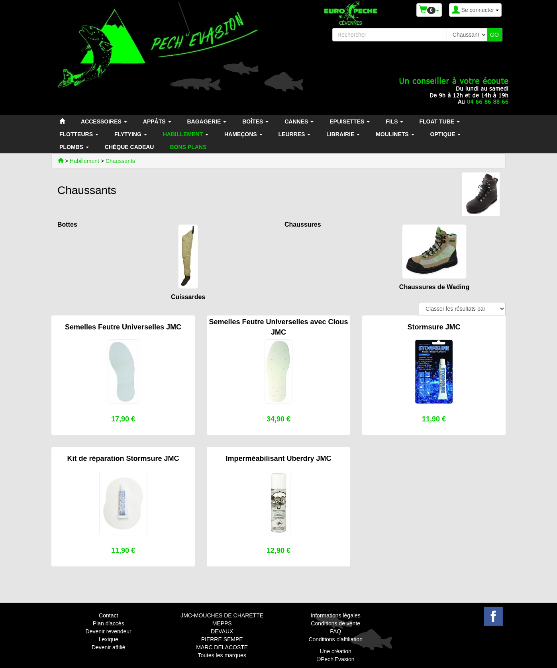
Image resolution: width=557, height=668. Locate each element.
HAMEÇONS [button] (243, 134)
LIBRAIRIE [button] (343, 134)
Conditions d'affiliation (335, 639)
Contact (108, 615)
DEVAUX (222, 631)
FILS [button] (394, 121)
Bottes (67, 224)
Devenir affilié (109, 647)
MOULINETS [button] (395, 134)
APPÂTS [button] (157, 121)
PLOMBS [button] (74, 147)
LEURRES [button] (294, 134)
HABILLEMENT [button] (185, 134)
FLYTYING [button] (130, 134)
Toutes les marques (222, 655)
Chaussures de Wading (434, 287)
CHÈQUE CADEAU (129, 147)
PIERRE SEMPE (222, 639)
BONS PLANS (188, 147)
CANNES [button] (299, 121)
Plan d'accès (108, 623)
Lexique (108, 639)
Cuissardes (188, 297)
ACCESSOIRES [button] (104, 121)
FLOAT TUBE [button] (439, 121)
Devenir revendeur (108, 631)
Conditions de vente (335, 623)
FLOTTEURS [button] (78, 134)
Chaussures (302, 224)
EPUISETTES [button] (349, 121)
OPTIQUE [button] (445, 134)
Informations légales (336, 615)
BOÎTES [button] (255, 121)
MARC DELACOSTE (222, 647)
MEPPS (222, 623)
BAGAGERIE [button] (207, 121)
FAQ (335, 631)
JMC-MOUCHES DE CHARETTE (221, 615)
